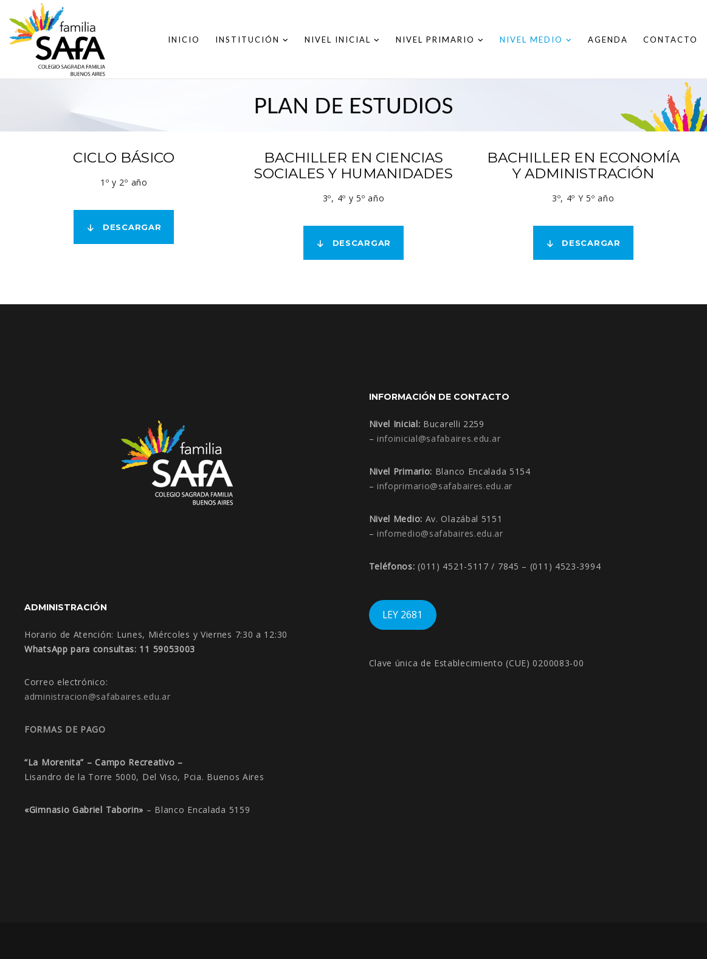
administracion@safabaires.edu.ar (97, 696)
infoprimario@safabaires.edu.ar (444, 486)
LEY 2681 (402, 614)
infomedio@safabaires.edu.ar (440, 533)
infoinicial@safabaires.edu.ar (438, 438)
